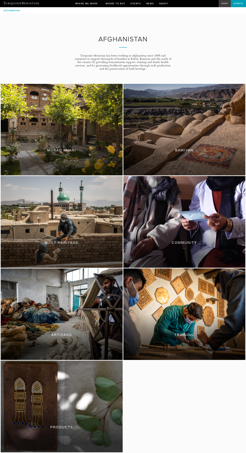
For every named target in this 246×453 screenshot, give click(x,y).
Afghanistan (11, 10)
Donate (238, 3)
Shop (224, 3)
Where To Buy (115, 3)
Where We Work (87, 4)
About (165, 4)
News (150, 3)
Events (136, 3)
